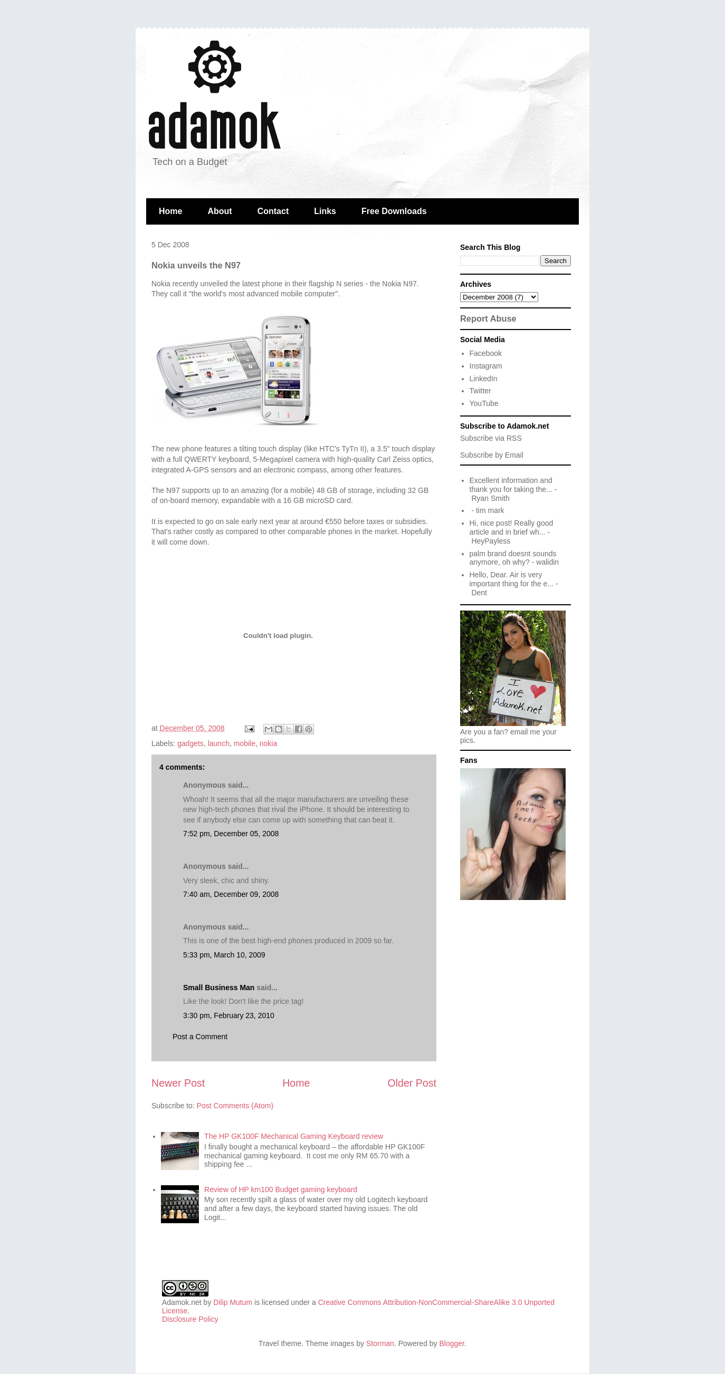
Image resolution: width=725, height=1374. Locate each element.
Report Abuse (488, 318)
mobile (244, 743)
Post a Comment (200, 1036)
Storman (380, 1343)
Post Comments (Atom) (235, 1105)
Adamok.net (182, 1302)
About (219, 211)
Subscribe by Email (491, 455)
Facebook (486, 353)
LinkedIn (484, 378)
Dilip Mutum (232, 1302)
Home (170, 211)
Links (325, 211)
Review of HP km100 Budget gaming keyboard (280, 1189)
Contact (273, 211)
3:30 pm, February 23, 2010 (228, 1015)
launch (219, 743)
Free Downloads (394, 211)
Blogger (452, 1343)
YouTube (484, 403)
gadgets (190, 743)
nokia (268, 743)
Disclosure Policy (190, 1319)
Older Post (411, 1083)
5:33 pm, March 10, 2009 (224, 955)
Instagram (486, 366)
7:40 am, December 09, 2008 (231, 894)
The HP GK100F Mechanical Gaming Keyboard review (293, 1136)
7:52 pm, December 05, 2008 (231, 833)
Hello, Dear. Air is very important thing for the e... (512, 579)
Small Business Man (218, 987)
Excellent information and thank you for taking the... (511, 485)
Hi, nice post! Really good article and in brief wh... (512, 527)
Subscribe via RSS (491, 438)
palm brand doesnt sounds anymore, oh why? (513, 558)
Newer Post (178, 1083)
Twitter (480, 390)
